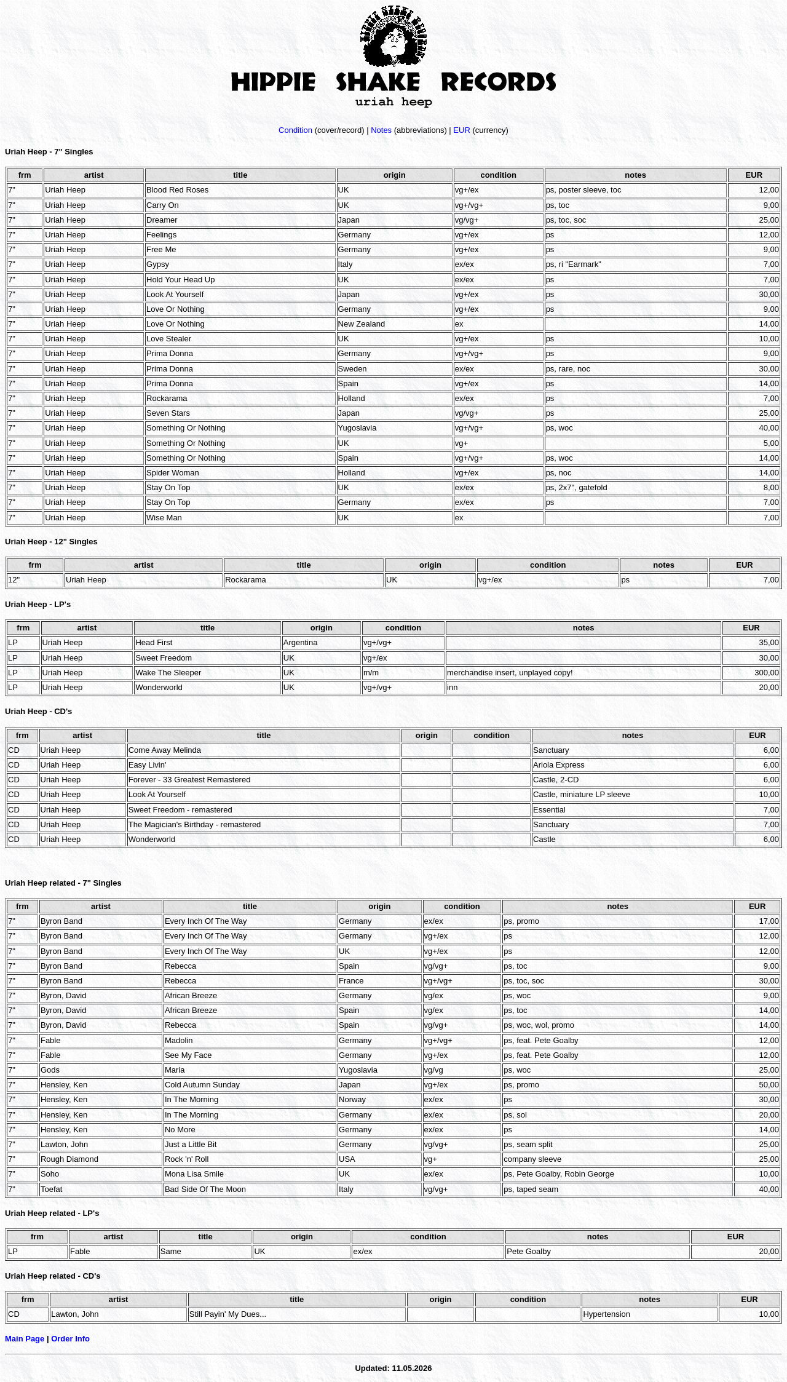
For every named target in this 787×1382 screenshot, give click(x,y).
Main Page (24, 1338)
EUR (461, 130)
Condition (295, 130)
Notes (381, 130)
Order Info (70, 1338)
